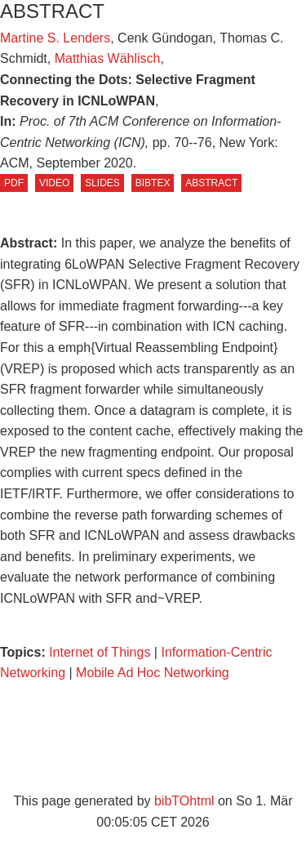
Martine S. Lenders (55, 38)
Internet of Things (101, 652)
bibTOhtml (184, 801)
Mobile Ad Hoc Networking (152, 673)
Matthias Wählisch (108, 58)
